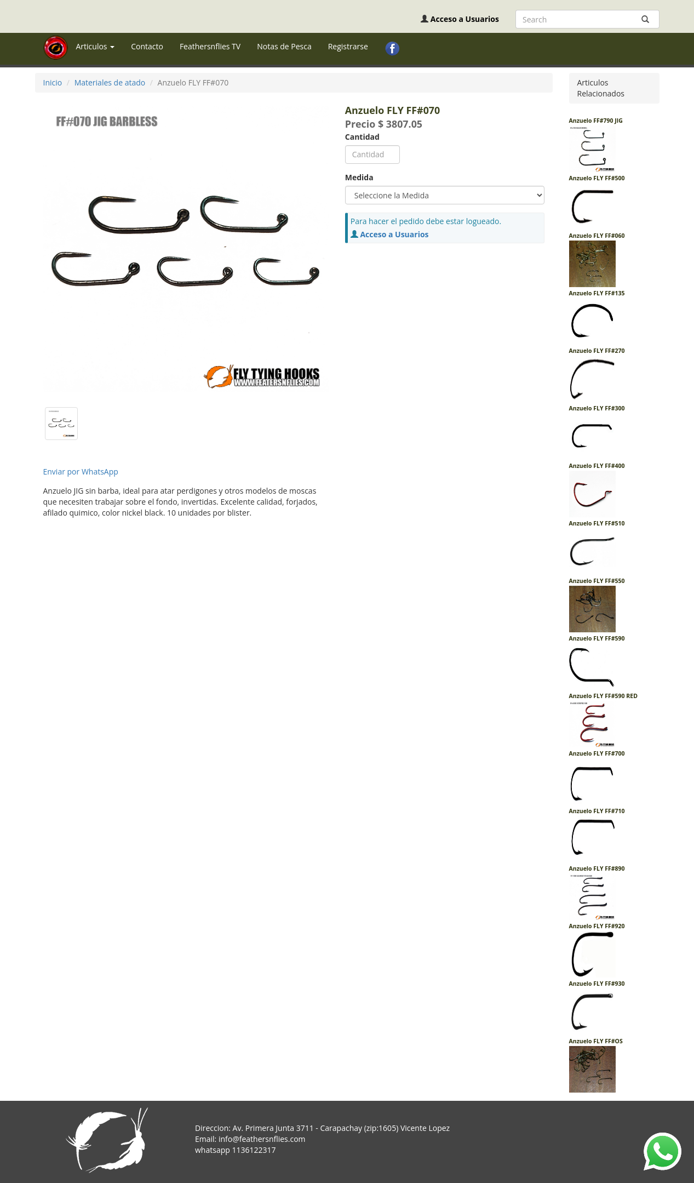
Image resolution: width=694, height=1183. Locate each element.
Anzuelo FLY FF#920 (597, 926)
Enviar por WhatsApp (80, 471)
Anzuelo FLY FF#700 (597, 753)
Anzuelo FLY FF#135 (597, 293)
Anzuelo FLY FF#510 (597, 523)
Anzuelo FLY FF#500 (597, 178)
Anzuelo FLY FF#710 (597, 811)
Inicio (52, 82)
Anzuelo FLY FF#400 (597, 466)
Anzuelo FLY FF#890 (597, 868)
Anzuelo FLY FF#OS (596, 1041)
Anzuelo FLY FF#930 (597, 983)
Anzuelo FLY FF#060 (597, 235)
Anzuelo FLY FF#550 (597, 581)
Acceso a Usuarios (465, 19)
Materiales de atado (110, 82)
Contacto (147, 46)
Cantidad (362, 137)
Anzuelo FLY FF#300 (597, 408)
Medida (359, 177)
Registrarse (348, 46)
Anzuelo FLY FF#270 (597, 351)
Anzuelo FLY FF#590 (597, 638)
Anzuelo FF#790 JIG (596, 120)
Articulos (95, 46)
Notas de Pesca (284, 46)
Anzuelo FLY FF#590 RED (603, 696)
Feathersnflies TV (210, 46)
